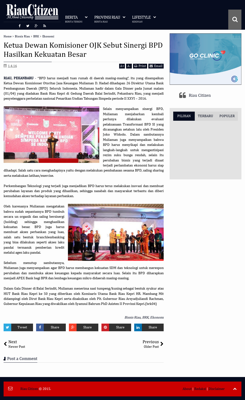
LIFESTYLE (141, 19)
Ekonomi (157, 317)
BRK (145, 317)
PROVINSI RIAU (107, 19)
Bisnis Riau (132, 317)
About (187, 389)
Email (156, 66)
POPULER (227, 116)
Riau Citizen (200, 95)
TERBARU (205, 116)
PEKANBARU (23, 78)
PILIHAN (184, 116)
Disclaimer (217, 389)
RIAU (7, 78)
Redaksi (200, 389)
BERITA (73, 19)
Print (140, 66)
